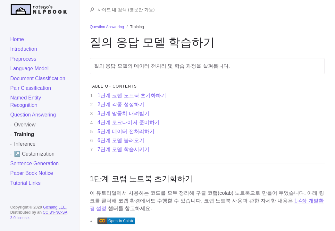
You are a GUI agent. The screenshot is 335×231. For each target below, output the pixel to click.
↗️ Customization (34, 154)
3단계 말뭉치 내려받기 (123, 113)
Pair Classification (30, 88)
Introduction (23, 49)
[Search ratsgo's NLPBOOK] (211, 9)
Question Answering (33, 114)
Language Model (29, 68)
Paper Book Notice (31, 173)
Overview (25, 124)
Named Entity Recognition (25, 101)
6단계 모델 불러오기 (120, 140)
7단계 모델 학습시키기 (123, 149)
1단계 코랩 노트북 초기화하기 (131, 95)
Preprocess (23, 59)
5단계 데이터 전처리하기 (126, 131)
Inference (25, 144)
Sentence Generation (34, 163)
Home (17, 39)
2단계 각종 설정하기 (120, 104)
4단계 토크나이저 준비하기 (128, 122)
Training (24, 134)
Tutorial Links (25, 183)
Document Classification (37, 78)
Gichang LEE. (55, 207)
